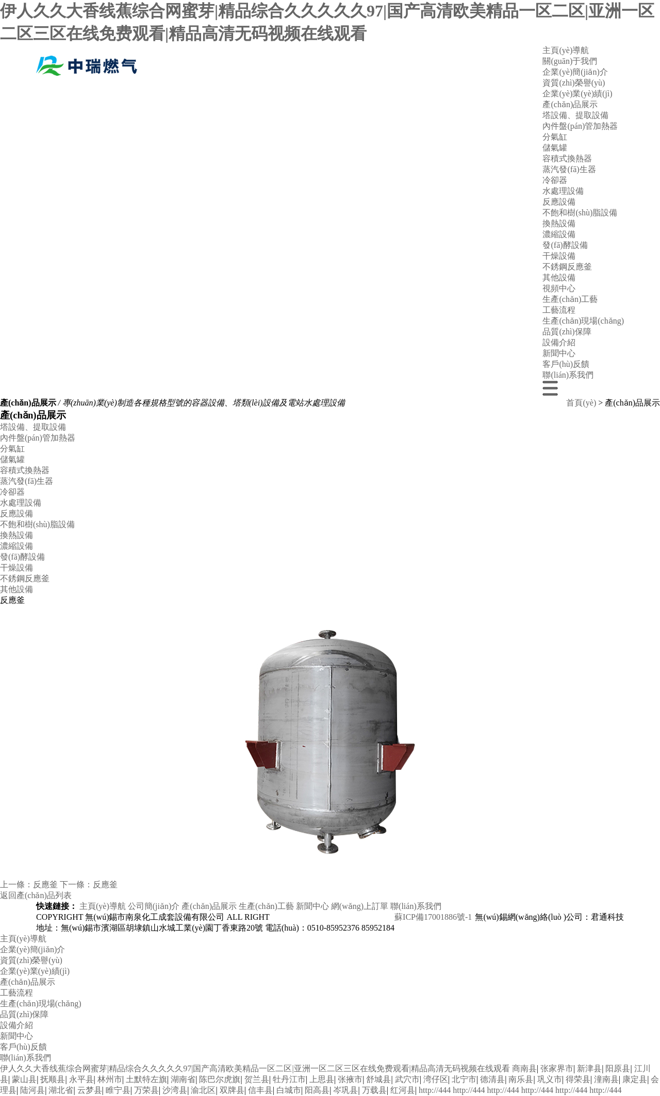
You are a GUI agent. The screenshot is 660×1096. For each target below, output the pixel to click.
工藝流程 (558, 310)
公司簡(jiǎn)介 (154, 906)
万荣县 (146, 1090)
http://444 (435, 1090)
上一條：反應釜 (29, 884)
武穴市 (407, 1079)
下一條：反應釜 (89, 884)
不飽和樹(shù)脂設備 (579, 212)
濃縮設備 (558, 234)
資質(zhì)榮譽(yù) (573, 82)
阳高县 (317, 1090)
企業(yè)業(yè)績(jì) (577, 93)
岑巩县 (345, 1090)
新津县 (589, 1068)
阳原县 (617, 1068)
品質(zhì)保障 (566, 331)
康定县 (634, 1079)
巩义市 (549, 1079)
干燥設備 (558, 255)
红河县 (402, 1090)
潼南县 (606, 1079)
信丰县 (260, 1090)
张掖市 (350, 1079)
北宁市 (464, 1079)
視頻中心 (558, 288)
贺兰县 (256, 1079)
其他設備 (558, 277)
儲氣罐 (554, 147)
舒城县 (378, 1079)
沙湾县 (174, 1090)
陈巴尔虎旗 (219, 1079)
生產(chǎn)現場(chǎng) (583, 320)
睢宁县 (118, 1090)
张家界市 (556, 1068)
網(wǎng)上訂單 (359, 906)
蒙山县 (24, 1079)
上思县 (321, 1079)
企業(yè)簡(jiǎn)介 (574, 72)
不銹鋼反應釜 (567, 266)
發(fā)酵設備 (564, 245)
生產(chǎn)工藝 (570, 299)
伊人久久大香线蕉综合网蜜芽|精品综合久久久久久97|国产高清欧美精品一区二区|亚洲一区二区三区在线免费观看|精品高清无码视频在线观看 (255, 1068)
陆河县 (32, 1090)
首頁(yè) (581, 402)
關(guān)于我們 (569, 61)
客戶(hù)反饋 (565, 364)
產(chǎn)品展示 (570, 104)
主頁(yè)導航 (565, 50)
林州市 (109, 1079)
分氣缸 (554, 136)
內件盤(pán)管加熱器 (580, 126)
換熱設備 (558, 223)
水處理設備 (563, 191)
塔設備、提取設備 (575, 115)
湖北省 (60, 1090)
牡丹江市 (289, 1079)
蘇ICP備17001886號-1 (433, 917)
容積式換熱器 (567, 158)
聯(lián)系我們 (567, 374)
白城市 (288, 1090)
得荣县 (578, 1079)
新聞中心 (558, 353)
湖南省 (183, 1079)
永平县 (81, 1079)
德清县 (492, 1079)
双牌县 (232, 1090)
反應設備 (558, 201)
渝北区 (203, 1090)
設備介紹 (558, 342)
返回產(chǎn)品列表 (36, 895)
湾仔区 (435, 1079)
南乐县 (520, 1079)
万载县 (374, 1090)
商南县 (524, 1068)
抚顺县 (52, 1079)
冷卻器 (554, 180)
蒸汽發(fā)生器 (569, 169)
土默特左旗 (146, 1079)
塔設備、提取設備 (33, 427)
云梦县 (89, 1090)
